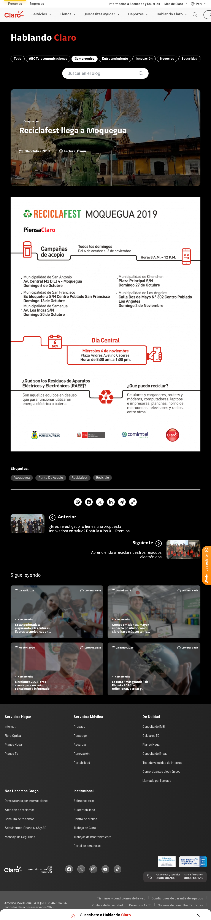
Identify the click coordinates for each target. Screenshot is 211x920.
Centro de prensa (85, 819)
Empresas (37, 3)
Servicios (39, 14)
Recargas (80, 744)
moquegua (22, 478)
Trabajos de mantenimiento (92, 837)
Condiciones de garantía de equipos (177, 898)
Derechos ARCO (140, 905)
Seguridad (189, 59)
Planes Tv (11, 753)
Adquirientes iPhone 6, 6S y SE (25, 828)
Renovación (82, 753)
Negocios (167, 59)
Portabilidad (82, 762)
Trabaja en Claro (85, 828)
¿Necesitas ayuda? (99, 14)
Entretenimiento (115, 59)
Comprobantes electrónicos (161, 771)
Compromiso (84, 59)
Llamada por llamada (157, 780)
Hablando (43, 38)
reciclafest (79, 478)
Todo (17, 59)
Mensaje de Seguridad (20, 837)
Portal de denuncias (87, 846)
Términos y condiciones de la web (121, 898)
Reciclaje (102, 478)
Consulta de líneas (155, 753)
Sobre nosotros (84, 801)
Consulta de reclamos (19, 819)
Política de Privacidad (107, 905)
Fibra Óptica (13, 735)
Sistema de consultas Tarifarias (180, 905)
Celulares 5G (151, 735)
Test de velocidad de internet (162, 762)
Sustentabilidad (84, 810)
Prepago (79, 726)
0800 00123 (193, 878)
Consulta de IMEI (154, 726)
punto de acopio (50, 478)
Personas (15, 3)
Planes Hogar (14, 744)
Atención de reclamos (20, 810)
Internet (10, 726)
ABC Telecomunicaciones (48, 59)
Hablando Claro (170, 14)
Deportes (136, 14)
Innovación (144, 59)
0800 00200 (165, 878)
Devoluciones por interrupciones (26, 801)
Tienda (65, 14)
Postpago (80, 735)
